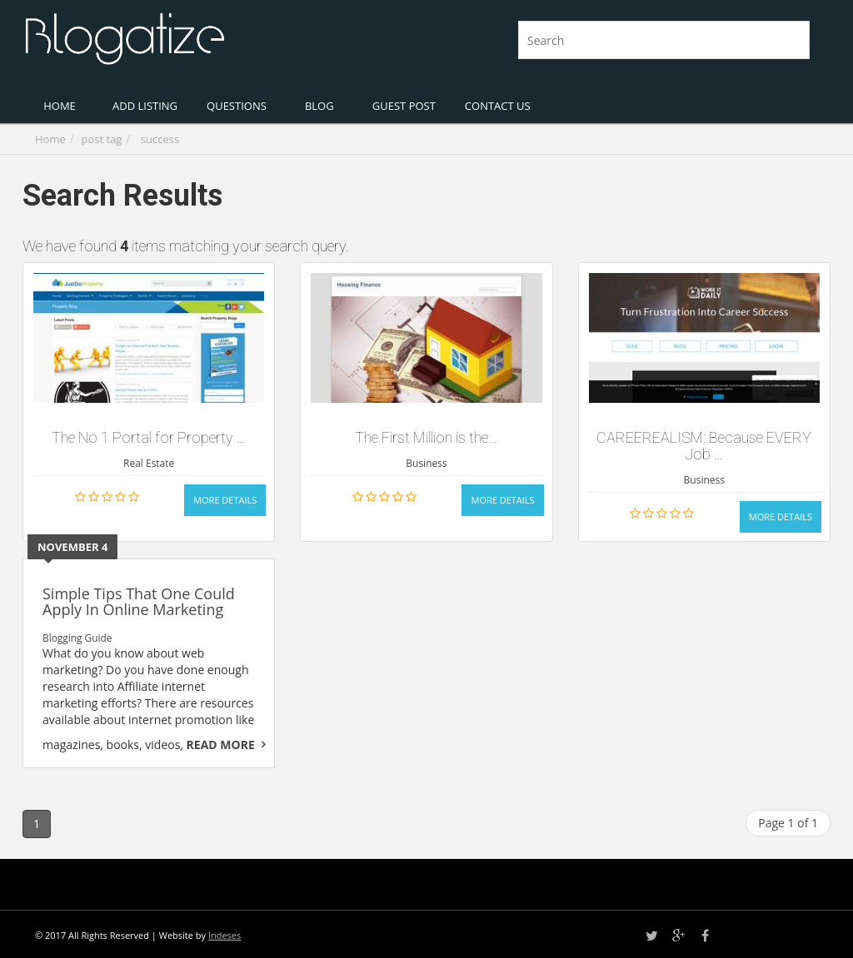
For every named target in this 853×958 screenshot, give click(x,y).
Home (50, 139)
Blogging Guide (77, 637)
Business (426, 463)
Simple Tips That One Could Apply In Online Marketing (138, 601)
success (160, 139)
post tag (102, 139)
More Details (225, 500)
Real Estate (148, 463)
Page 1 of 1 (788, 823)
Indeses (224, 935)
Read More (221, 744)
